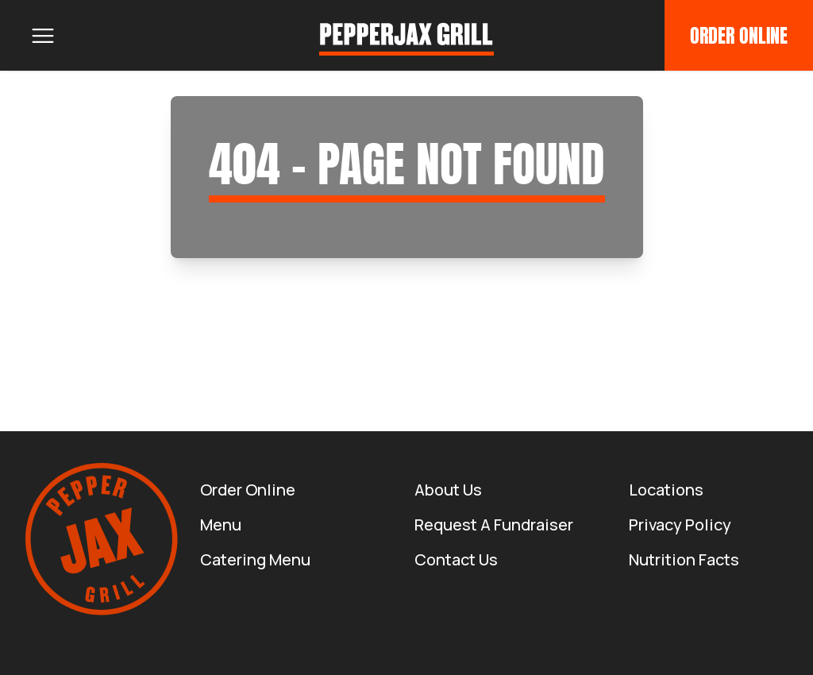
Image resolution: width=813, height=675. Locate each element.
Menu (220, 524)
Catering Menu (255, 559)
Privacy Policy (680, 524)
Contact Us (456, 559)
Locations (666, 489)
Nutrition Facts (684, 559)
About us (448, 489)
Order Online (739, 35)
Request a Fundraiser (493, 524)
